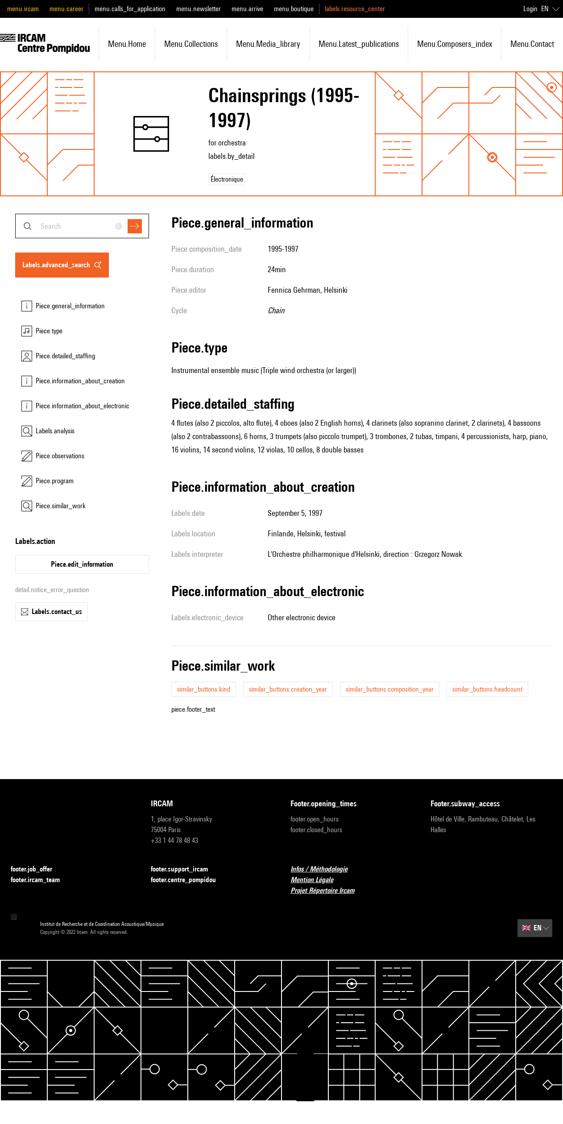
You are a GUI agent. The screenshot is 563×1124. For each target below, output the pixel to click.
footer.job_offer (37, 869)
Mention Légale (317, 880)
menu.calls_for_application (130, 8)
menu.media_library (268, 44)
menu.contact (532, 44)
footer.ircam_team (40, 880)
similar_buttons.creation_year (288, 689)
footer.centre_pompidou (189, 880)
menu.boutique (294, 8)
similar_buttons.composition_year (390, 689)
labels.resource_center (355, 8)
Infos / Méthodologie (324, 869)
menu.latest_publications (359, 44)
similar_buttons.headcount (487, 689)
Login (530, 8)
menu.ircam (23, 8)
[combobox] (82, 226)
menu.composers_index (454, 44)
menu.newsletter (198, 8)
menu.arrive (247, 8)
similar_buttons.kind (203, 689)
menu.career (66, 8)
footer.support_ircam (185, 869)
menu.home (127, 44)
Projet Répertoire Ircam (327, 891)
